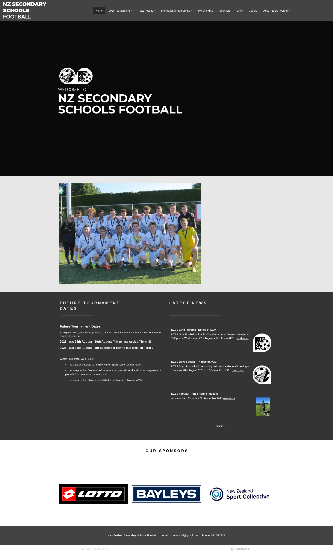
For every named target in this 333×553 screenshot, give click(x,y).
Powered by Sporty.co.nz (93, 548)
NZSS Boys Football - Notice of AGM (194, 361)
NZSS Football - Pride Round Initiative (194, 393)
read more (243, 338)
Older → (221, 425)
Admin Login (240, 548)
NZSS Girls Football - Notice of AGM (193, 329)
